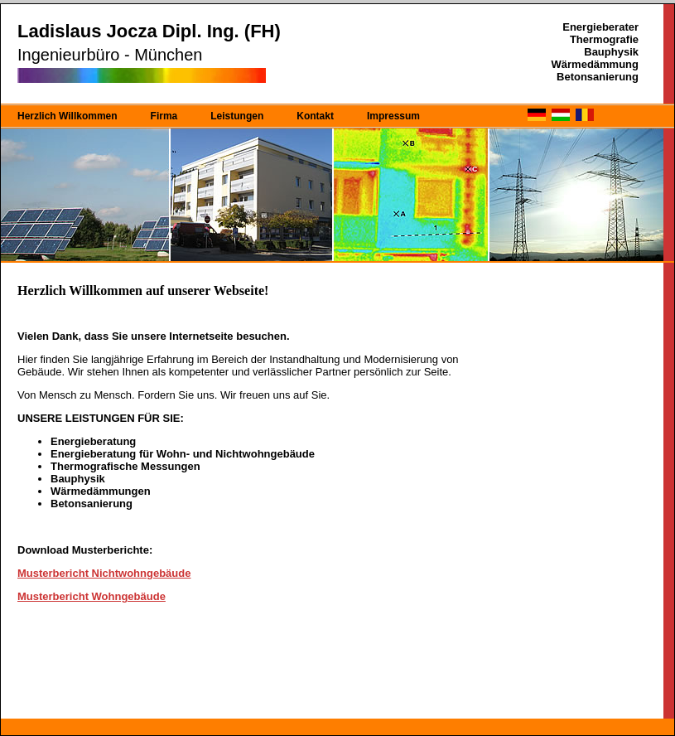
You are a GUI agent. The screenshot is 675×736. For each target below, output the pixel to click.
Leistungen (236, 116)
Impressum (393, 116)
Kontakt (315, 116)
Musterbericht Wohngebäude (91, 596)
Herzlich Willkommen (67, 116)
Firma (164, 116)
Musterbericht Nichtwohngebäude (103, 573)
